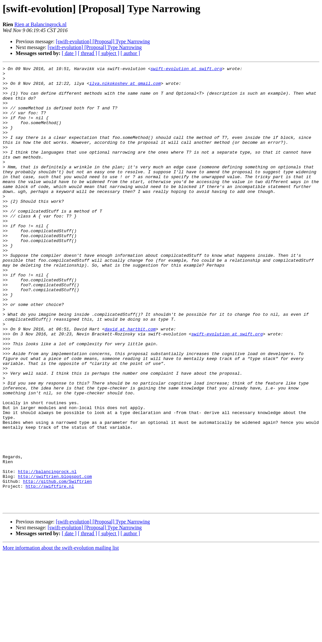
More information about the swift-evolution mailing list (61, 636)
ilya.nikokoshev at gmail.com (125, 87)
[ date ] (69, 53)
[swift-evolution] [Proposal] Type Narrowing (103, 41)
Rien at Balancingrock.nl (40, 24)
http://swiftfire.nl (49, 571)
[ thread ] (87, 53)
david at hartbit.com (130, 382)
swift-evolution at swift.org (186, 69)
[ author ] (130, 53)
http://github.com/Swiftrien (57, 565)
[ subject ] (108, 53)
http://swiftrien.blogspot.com (55, 559)
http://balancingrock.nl (47, 553)
